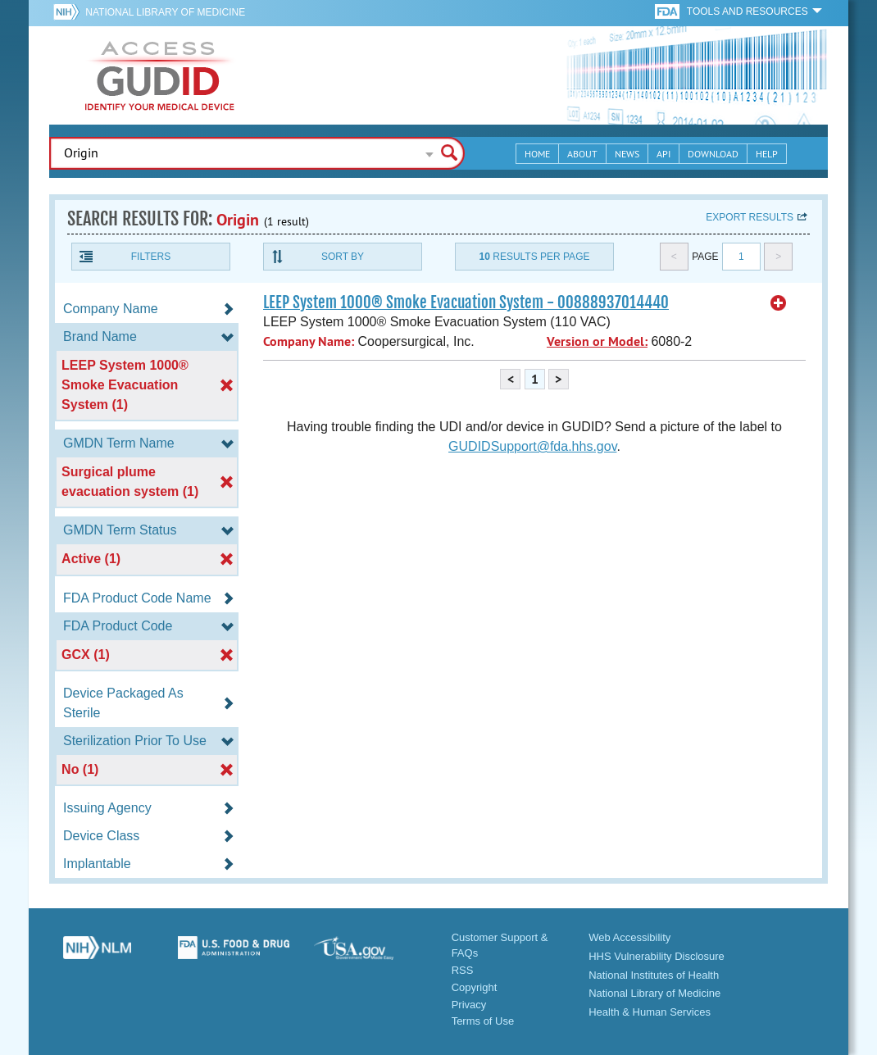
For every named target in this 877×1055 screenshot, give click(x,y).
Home (537, 154)
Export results (749, 217)
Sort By (342, 256)
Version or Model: (597, 341)
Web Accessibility (629, 937)
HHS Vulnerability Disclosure (656, 956)
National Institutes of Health (653, 975)
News (627, 154)
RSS (463, 970)
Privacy (469, 1004)
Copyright (475, 987)
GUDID (160, 75)
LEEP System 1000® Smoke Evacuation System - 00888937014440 (466, 302)
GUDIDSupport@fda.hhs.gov (532, 446)
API (663, 154)
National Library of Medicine (165, 12)
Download (713, 154)
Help (767, 154)
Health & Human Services (649, 1012)
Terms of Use (483, 1021)
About (582, 154)
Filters (150, 256)
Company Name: (308, 341)
